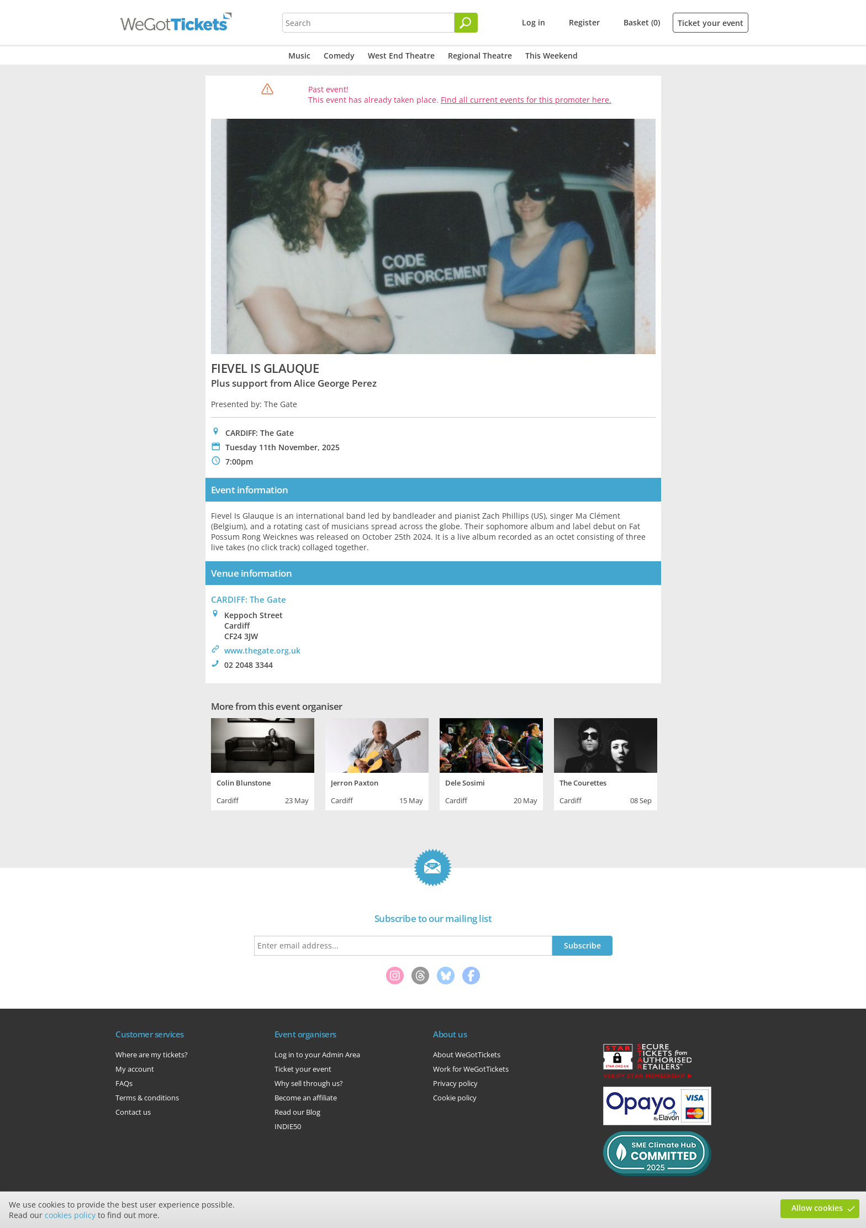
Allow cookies (817, 1208)
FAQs (124, 1083)
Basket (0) (642, 22)
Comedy (339, 55)
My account (134, 1069)
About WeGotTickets (466, 1055)
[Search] (466, 23)
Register (584, 22)
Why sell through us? (308, 1083)
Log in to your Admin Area (317, 1055)
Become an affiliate (305, 1098)
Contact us (133, 1112)
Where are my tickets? (151, 1055)
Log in (533, 22)
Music (299, 55)
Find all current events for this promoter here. (526, 99)
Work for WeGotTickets (471, 1069)
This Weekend (551, 55)
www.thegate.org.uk (262, 650)
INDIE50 (287, 1126)
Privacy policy (455, 1083)
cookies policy (70, 1215)
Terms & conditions (147, 1098)
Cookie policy (455, 1098)
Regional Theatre (480, 55)
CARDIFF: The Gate (248, 599)
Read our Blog (297, 1112)
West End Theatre (401, 55)
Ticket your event (710, 23)
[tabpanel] (262, 762)
